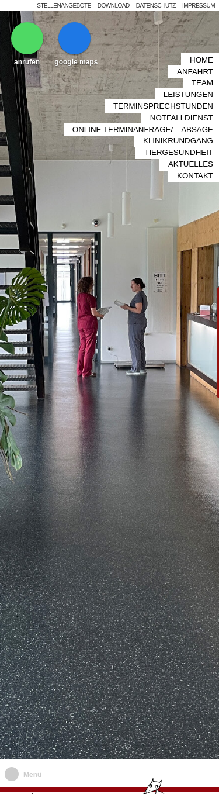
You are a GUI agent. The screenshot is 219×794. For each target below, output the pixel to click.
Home (201, 43)
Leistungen (188, 71)
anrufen (27, 44)
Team (202, 61)
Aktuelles (190, 125)
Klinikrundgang (178, 107)
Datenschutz (156, 5)
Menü (32, 775)
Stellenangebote (64, 5)
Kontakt (195, 134)
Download (114, 5)
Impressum (198, 5)
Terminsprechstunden (163, 79)
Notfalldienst (181, 89)
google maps (76, 44)
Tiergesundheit (178, 116)
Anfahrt (195, 53)
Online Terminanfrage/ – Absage (142, 98)
